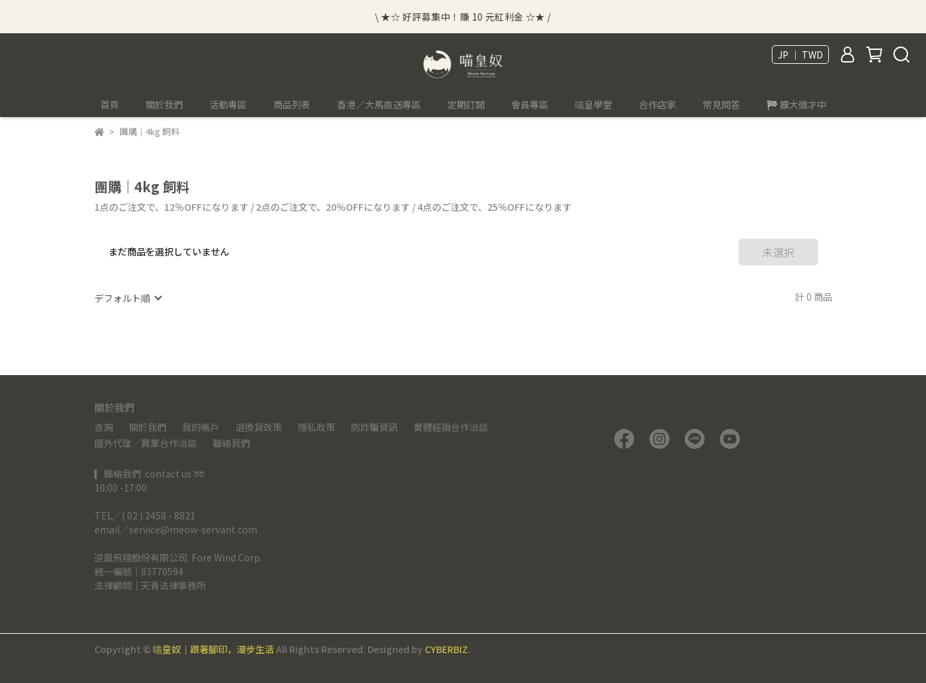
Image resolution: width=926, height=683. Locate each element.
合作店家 (657, 104)
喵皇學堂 (593, 104)
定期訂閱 (466, 104)
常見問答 (721, 104)
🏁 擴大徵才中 (796, 104)
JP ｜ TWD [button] (800, 55)
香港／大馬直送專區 (379, 104)
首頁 (109, 104)
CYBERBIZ (446, 649)
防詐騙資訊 (374, 427)
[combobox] (127, 298)
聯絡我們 (231, 443)
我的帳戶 (200, 427)
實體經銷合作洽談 (450, 427)
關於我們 (147, 427)
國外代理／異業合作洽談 (145, 443)
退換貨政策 (258, 427)
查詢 (103, 427)
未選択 (778, 252)
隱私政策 (316, 427)
